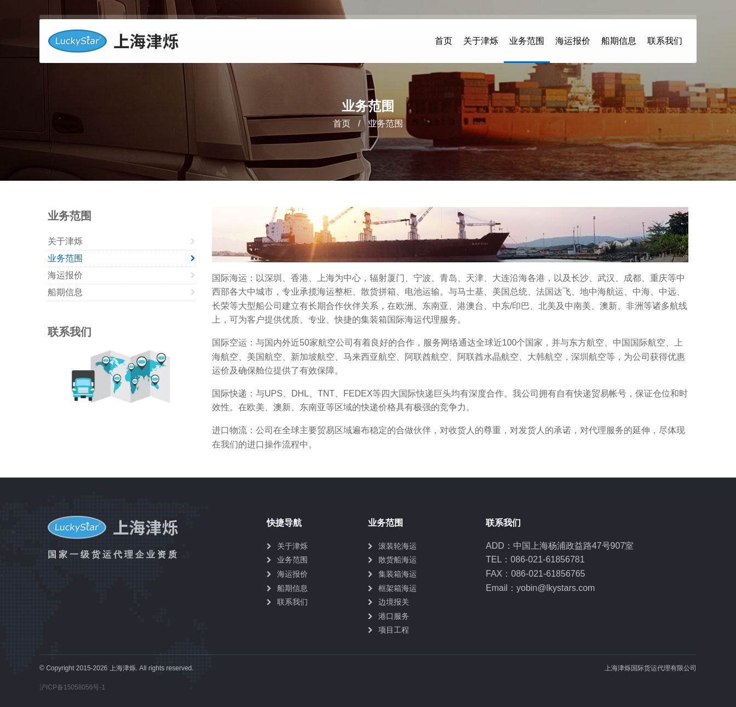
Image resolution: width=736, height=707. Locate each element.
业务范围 (526, 40)
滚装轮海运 (397, 546)
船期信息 (618, 40)
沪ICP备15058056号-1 (72, 687)
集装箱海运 (397, 574)
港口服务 (393, 616)
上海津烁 (117, 41)
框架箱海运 (397, 588)
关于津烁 (480, 40)
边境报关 (393, 601)
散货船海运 (397, 559)
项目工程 (393, 629)
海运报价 (572, 40)
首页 (443, 40)
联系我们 (664, 40)
